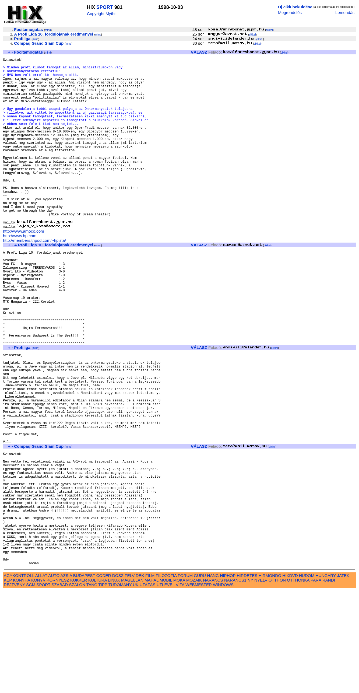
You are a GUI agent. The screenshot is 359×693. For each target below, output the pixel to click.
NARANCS (213, 682)
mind (48, 30)
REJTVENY (14, 687)
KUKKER (78, 682)
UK (136, 687)
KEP (8, 682)
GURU (200, 678)
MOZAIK (194, 682)
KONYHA (21, 682)
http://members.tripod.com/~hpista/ (34, 276)
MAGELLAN (132, 682)
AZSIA (66, 678)
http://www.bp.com (19, 272)
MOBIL (166, 682)
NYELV (261, 682)
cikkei (269, 30)
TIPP (102, 687)
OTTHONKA (298, 682)
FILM (150, 678)
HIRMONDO (270, 678)
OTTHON (277, 682)
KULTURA (97, 682)
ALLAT (41, 678)
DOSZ (118, 678)
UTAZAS (148, 687)
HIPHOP (227, 678)
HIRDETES (247, 678)
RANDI (328, 682)
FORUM (185, 678)
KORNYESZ (58, 682)
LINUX (114, 682)
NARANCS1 (235, 682)
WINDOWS (223, 687)
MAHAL (152, 682)
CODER (103, 678)
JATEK (343, 678)
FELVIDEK (134, 678)
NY (250, 682)
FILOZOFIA (166, 678)
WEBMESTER (198, 687)
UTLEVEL (166, 687)
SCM (30, 687)
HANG (213, 678)
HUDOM (306, 678)
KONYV (38, 682)
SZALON (77, 687)
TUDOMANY (120, 687)
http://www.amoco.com (23, 267)
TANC (91, 687)
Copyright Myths (102, 13)
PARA (316, 682)
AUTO (53, 678)
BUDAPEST (84, 678)
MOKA (179, 682)
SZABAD (59, 687)
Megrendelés (290, 12)
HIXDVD (290, 678)
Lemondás (344, 12)
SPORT (104, 7)
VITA (180, 687)
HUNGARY (326, 678)
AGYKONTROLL (19, 678)
